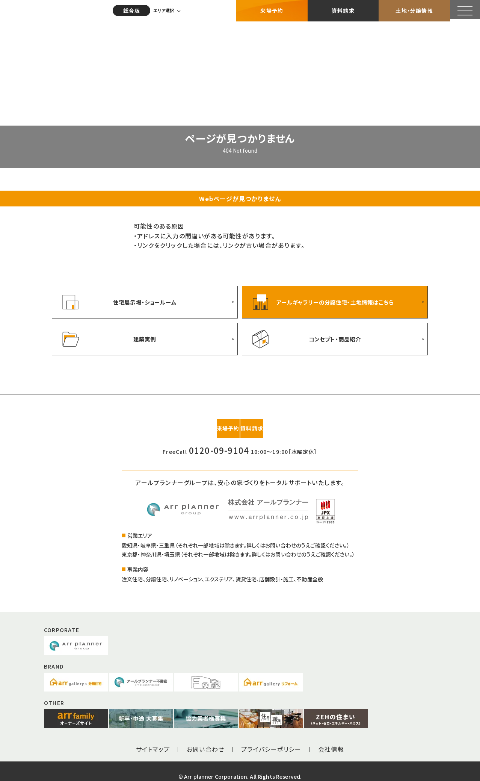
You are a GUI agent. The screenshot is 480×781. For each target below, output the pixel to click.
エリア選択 (167, 9)
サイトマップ (153, 738)
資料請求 (343, 9)
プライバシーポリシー (271, 738)
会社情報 (331, 738)
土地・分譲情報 (414, 9)
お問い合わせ (205, 738)
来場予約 (271, 9)
